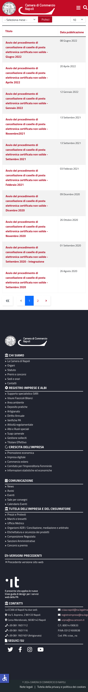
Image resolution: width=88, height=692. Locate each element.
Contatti (11, 383)
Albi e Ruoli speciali (18, 429)
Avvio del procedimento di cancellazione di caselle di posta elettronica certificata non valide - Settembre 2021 (27, 152)
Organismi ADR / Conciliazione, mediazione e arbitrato (37, 528)
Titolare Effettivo (16, 442)
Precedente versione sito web (24, 562)
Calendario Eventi (17, 504)
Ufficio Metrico (15, 523)
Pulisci (45, 19)
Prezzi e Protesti (16, 514)
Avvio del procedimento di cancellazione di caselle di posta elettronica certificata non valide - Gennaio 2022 (27, 101)
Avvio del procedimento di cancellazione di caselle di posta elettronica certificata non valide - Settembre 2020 (27, 280)
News (10, 486)
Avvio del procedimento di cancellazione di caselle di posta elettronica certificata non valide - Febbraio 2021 (27, 177)
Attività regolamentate (20, 425)
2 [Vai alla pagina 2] (38, 301)
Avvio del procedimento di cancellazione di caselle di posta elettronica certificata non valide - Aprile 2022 (27, 75)
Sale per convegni (17, 500)
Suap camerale (15, 433)
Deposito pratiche (17, 407)
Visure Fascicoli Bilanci (20, 398)
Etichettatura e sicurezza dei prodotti (28, 532)
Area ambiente (15, 402)
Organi (11, 365)
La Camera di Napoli (18, 361)
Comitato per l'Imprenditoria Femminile (29, 466)
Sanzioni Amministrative (21, 541)
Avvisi (10, 491)
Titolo (8, 31)
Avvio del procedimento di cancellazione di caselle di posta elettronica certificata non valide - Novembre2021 (27, 126)
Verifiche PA (14, 420)
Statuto (11, 370)
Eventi (10, 495)
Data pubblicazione (72, 32)
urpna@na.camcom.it (73, 620)
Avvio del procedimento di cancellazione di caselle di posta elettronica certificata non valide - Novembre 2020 (27, 229)
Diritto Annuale (15, 416)
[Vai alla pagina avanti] (46, 301)
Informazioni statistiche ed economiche (29, 470)
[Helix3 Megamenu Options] (78, 8)
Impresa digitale (16, 457)
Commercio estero (17, 462)
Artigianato (13, 411)
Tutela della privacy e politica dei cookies (61, 687)
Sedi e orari (13, 379)
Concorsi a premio (17, 545)
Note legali (26, 687)
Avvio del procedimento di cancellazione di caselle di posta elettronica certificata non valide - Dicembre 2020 (27, 203)
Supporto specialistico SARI (22, 393)
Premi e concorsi (16, 374)
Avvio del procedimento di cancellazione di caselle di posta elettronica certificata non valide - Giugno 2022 (27, 49)
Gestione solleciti (17, 438)
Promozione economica (20, 453)
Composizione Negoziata (21, 536)
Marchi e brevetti (16, 519)
